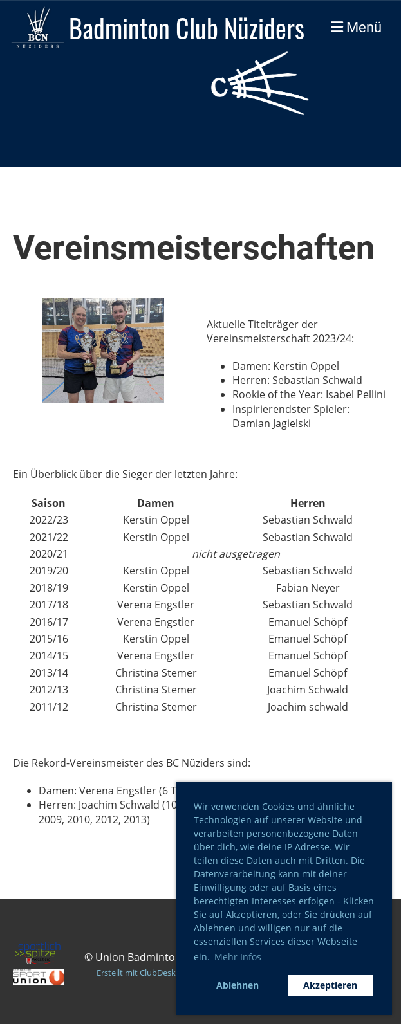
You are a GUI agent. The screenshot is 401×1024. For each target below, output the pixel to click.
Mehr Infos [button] (237, 957)
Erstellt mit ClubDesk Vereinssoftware (168, 972)
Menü (356, 27)
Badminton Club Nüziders (186, 28)
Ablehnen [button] (237, 985)
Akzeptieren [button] (330, 985)
